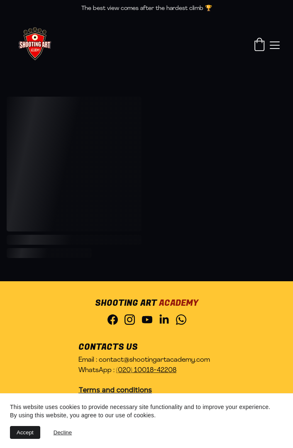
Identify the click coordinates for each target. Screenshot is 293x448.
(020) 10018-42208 (146, 370)
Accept (25, 432)
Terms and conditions (115, 390)
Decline (63, 432)
